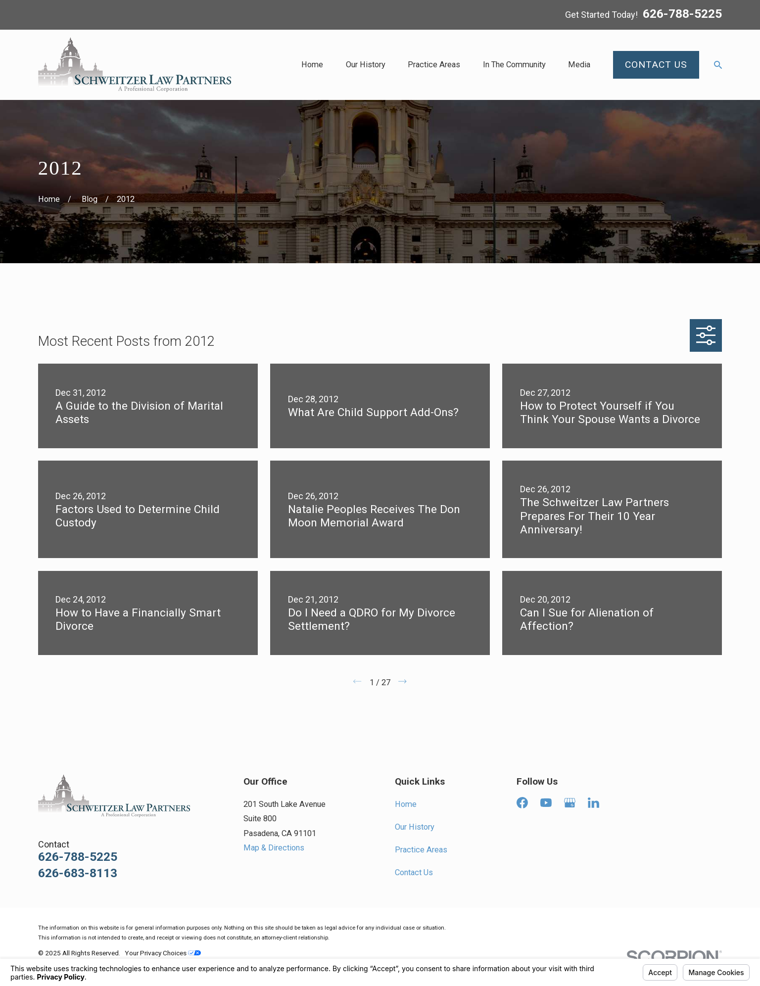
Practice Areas (421, 849)
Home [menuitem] (312, 64)
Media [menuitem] (579, 64)
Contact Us (414, 872)
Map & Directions (273, 847)
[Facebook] (522, 802)
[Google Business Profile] (569, 802)
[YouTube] (546, 802)
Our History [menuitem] (365, 64)
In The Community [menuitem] (514, 64)
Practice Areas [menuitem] (434, 64)
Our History (414, 827)
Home (406, 804)
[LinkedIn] (593, 802)
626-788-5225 (682, 14)
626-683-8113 (77, 873)
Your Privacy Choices (163, 953)
